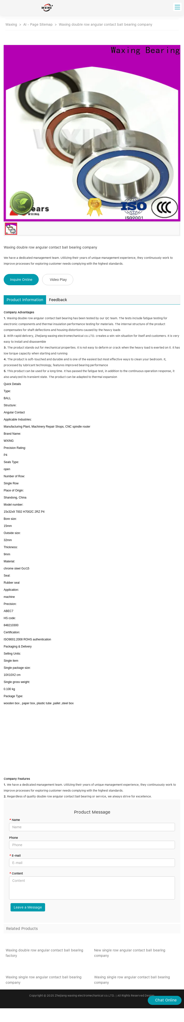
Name (14, 820)
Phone (13, 838)
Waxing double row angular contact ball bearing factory (44, 954)
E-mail (15, 855)
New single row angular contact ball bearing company (129, 954)
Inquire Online (21, 280)
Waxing (11, 24)
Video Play (58, 280)
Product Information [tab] (25, 299)
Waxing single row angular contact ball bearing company (44, 981)
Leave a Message (28, 907)
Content (16, 873)
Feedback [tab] (58, 299)
